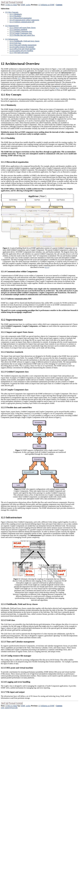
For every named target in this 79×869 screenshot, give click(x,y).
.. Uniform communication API (21, 22)
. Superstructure (12, 26)
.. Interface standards (18, 29)
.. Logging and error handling (21, 51)
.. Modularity (15, 14)
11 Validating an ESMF (46, 5)
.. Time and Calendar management (22, 45)
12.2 (19, 78)
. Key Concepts (11, 12)
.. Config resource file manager (21, 47)
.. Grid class (15, 43)
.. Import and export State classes (22, 27)
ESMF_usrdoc (26, 5)
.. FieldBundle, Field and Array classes (24, 41)
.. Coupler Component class (20, 33)
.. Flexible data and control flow (22, 35)
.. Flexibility (15, 16)
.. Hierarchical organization (20, 18)
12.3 (57, 88)
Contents (59, 5)
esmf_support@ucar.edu (9, 708)
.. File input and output (19, 52)
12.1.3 (47, 267)
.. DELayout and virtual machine (22, 49)
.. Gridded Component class (20, 31)
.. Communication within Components (24, 20)
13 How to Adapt (11, 5)
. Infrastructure (11, 39)
